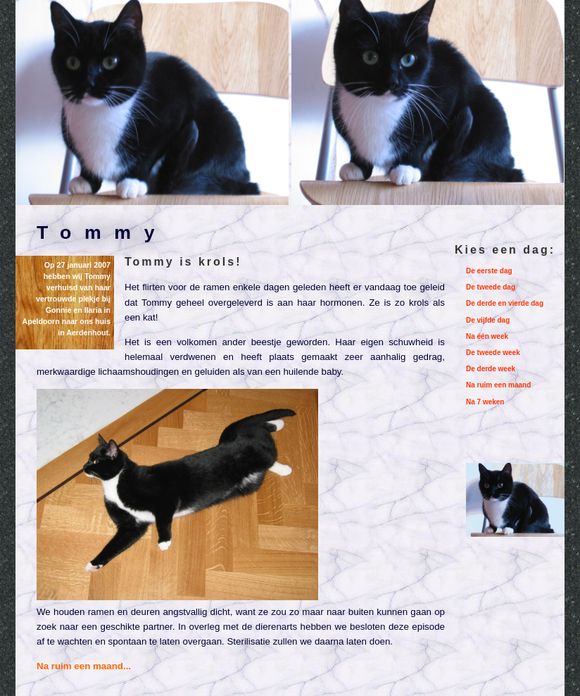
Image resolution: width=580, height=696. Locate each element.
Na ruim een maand (498, 385)
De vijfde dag (488, 320)
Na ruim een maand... (84, 666)
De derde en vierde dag (504, 303)
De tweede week (493, 352)
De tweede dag (490, 287)
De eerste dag (489, 271)
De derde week (490, 369)
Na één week (487, 336)
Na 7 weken (485, 402)
